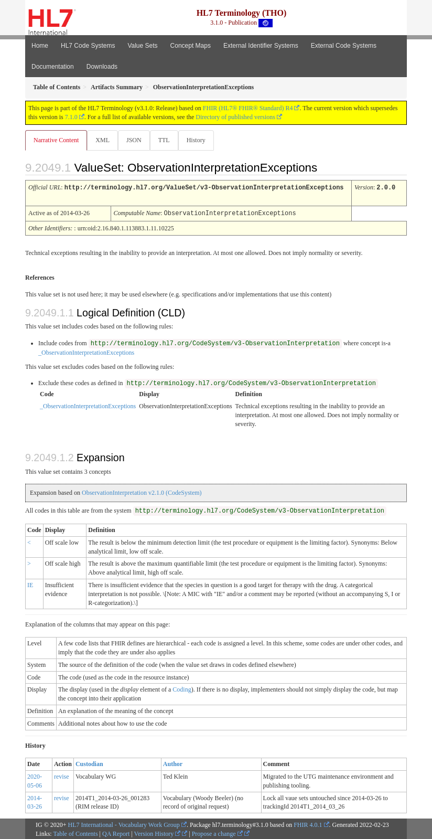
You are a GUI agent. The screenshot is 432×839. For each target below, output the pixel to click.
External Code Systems (343, 45)
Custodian (89, 762)
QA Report (115, 832)
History (196, 140)
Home (39, 45)
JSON (134, 140)
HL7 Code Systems (88, 45)
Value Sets (142, 45)
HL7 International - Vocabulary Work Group (124, 823)
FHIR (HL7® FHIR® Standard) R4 (248, 108)
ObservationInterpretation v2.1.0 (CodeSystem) (142, 491)
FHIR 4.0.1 (308, 823)
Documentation (52, 66)
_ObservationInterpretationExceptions (86, 351)
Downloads (102, 66)
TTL (164, 140)
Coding (181, 688)
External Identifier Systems (260, 45)
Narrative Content (56, 140)
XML (102, 140)
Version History (157, 832)
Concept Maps (190, 45)
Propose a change (217, 832)
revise (61, 775)
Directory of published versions (235, 117)
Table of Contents (75, 832)
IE (30, 583)
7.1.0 (71, 117)
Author (172, 762)
